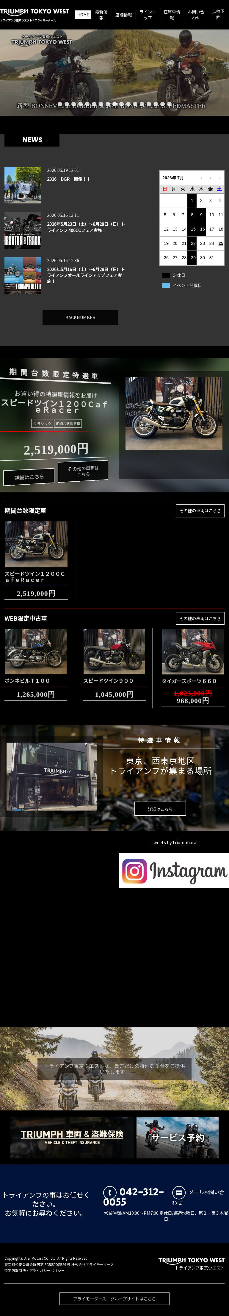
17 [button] (169, 104)
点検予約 (218, 15)
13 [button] (142, 104)
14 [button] (149, 104)
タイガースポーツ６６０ (189, 677)
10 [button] (121, 104)
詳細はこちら (28, 478)
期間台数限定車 (67, 423)
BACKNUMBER (80, 313)
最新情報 (101, 15)
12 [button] (135, 104)
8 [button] (108, 104)
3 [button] (73, 104)
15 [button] (155, 104)
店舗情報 (123, 15)
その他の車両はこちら (82, 469)
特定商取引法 (15, 1270)
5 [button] (87, 104)
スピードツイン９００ (108, 677)
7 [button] (101, 104)
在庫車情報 (172, 15)
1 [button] (60, 104)
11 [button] (128, 104)
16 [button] (162, 104)
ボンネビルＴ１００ (27, 677)
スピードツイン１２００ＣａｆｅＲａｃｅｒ (34, 573)
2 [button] (67, 104)
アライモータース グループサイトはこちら (114, 1302)
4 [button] (80, 104)
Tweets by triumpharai (174, 842)
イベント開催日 (187, 285)
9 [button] (114, 104)
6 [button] (94, 104)
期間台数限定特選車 (53, 373)
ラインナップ (147, 15)
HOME (83, 15)
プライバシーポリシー (47, 1270)
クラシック (42, 423)
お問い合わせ (196, 15)
